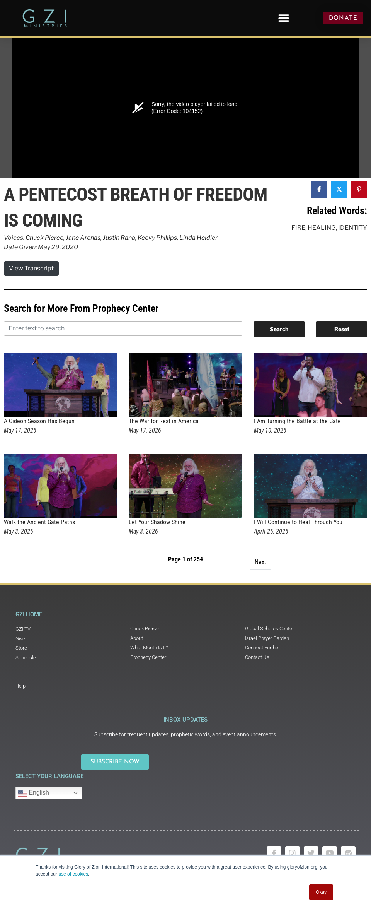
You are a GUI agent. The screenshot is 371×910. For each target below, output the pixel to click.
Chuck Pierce (44, 237)
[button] (283, 18)
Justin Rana (119, 237)
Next (260, 562)
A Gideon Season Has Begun (39, 421)
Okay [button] (321, 892)
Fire (298, 227)
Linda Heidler (198, 237)
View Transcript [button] (31, 268)
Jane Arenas (83, 237)
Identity (352, 227)
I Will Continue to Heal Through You (298, 522)
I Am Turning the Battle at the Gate (297, 421)
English (33, 793)
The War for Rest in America (164, 421)
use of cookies (73, 874)
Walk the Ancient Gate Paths (39, 522)
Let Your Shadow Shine (157, 522)
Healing (322, 227)
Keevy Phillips (157, 237)
